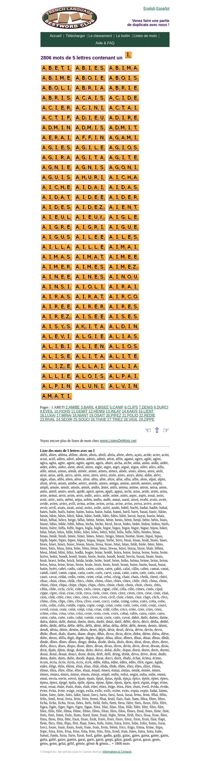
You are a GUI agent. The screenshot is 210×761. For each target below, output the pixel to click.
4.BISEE (102, 407)
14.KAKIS (129, 411)
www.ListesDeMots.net (118, 441)
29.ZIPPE (146, 419)
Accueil (55, 36)
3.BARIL (87, 407)
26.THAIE (98, 419)
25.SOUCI (81, 419)
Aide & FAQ (105, 43)
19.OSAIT (97, 415)
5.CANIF (116, 407)
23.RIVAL (47, 419)
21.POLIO (130, 415)
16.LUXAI (47, 415)
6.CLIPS (131, 407)
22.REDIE (147, 415)
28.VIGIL (131, 419)
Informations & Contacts (117, 751)
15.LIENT (146, 411)
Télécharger (75, 36)
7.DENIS (146, 407)
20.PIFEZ (113, 415)
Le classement (100, 36)
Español (162, 8)
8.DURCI (161, 407)
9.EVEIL (46, 411)
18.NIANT (80, 415)
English (149, 8)
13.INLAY (113, 411)
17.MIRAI (63, 415)
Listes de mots (145, 36)
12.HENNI (97, 411)
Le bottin (123, 36)
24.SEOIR (64, 419)
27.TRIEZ (115, 419)
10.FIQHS (62, 411)
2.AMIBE (73, 407)
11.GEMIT (79, 411)
